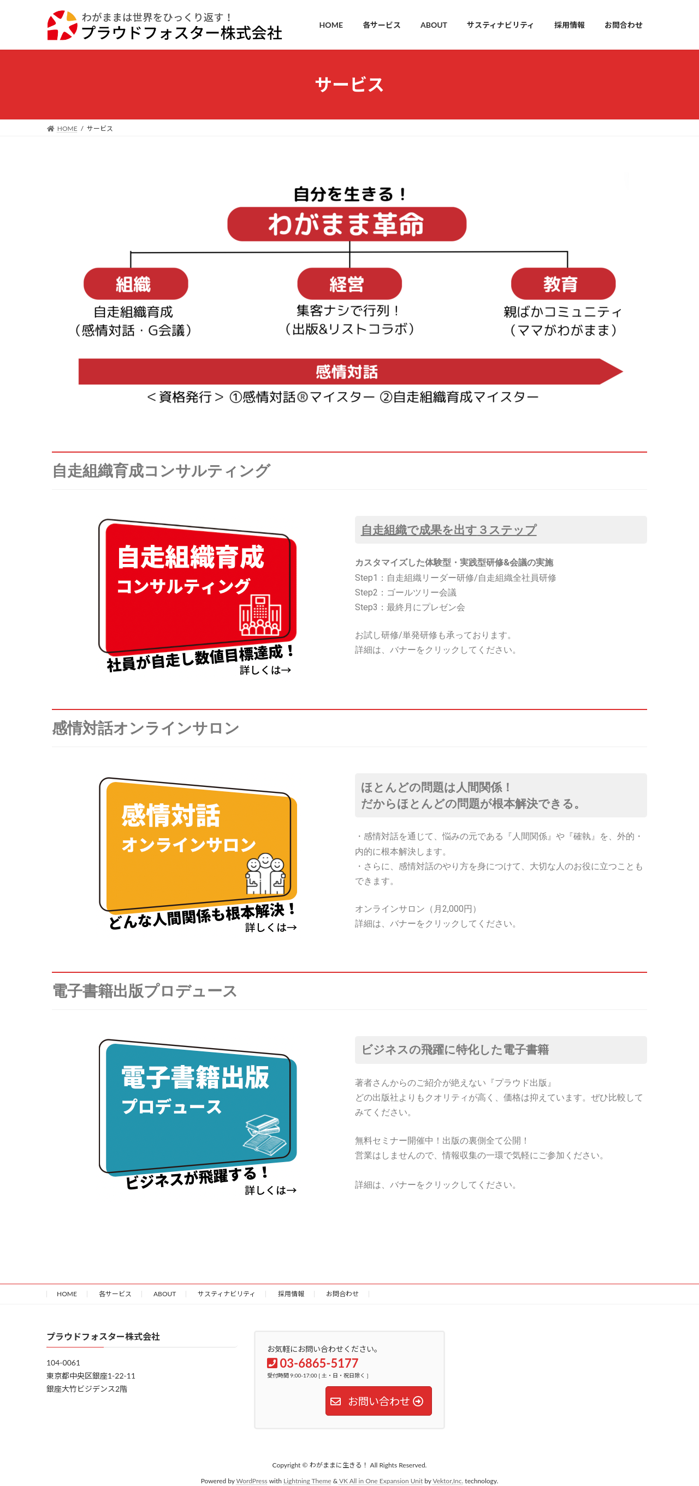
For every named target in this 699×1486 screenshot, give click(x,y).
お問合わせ (342, 1294)
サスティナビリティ (227, 1294)
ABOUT (164, 1294)
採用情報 (291, 1294)
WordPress (252, 1481)
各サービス (115, 1294)
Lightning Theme (307, 1481)
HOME (67, 1294)
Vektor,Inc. (448, 1481)
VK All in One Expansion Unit (381, 1481)
